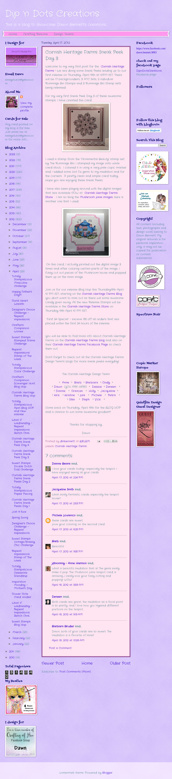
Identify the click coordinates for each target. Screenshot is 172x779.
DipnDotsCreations (149, 71)
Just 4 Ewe (19, 512)
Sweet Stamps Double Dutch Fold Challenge (22, 466)
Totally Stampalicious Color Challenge (23, 368)
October (19, 236)
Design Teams (64, 34)
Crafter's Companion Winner (20, 328)
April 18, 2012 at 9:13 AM (67, 614)
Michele (97, 395)
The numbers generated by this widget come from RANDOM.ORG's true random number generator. (148, 340)
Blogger (107, 773)
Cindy (106, 383)
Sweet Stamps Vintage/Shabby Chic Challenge (23, 542)
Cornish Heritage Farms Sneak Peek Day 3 (23, 454)
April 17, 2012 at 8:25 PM (67, 529)
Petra (112, 395)
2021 (12, 166)
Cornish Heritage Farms (71, 446)
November (20, 230)
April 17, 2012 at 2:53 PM (67, 503)
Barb (77, 383)
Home (13, 34)
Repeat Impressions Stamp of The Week (22, 354)
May (16, 266)
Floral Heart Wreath (20, 302)
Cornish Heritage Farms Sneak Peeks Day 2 (23, 478)
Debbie (97, 387)
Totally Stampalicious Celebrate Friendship (22, 571)
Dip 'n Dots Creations (52, 14)
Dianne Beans (61, 464)
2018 (12, 184)
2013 (12, 213)
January (18, 644)
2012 (12, 219)
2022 (12, 160)
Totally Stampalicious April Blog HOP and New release (23, 407)
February (19, 638)
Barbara (92, 383)
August (17, 248)
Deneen (111, 387)
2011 (12, 651)
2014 (12, 207)
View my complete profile (26, 106)
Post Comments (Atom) (75, 672)
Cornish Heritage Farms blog (85, 340)
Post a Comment (60, 648)
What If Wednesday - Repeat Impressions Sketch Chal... (22, 426)
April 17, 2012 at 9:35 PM (67, 551)
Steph (86, 399)
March (17, 632)
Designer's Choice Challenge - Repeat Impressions (23, 314)
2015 (12, 201)
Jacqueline (108, 391)
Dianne (61, 391)
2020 (12, 172)
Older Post (120, 663)
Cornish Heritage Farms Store (88, 307)
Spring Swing (20, 517)
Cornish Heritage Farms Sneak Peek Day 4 (23, 442)
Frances (77, 391)
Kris (57, 395)
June (16, 260)
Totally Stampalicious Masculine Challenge (22, 281)
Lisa (83, 395)
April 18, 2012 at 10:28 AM (68, 640)
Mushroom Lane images (96, 197)
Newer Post (53, 663)
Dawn (59, 387)
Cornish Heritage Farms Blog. (102, 294)
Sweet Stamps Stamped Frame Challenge (23, 340)
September (20, 242)
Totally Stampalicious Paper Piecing (22, 491)
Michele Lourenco (64, 515)
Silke (73, 399)
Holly (91, 391)
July (16, 254)
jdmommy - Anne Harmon (69, 563)
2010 (12, 657)
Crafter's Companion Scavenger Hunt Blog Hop (23, 382)
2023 (12, 154)
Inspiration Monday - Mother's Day (22, 585)
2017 (12, 190)
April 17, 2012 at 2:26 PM (67, 477)
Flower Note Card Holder (21, 595)
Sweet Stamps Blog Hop (21, 623)
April (16, 271)
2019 (12, 178)
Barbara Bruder (63, 626)
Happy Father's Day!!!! (22, 293)
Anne (65, 383)
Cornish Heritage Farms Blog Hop (23, 394)
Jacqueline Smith (63, 489)
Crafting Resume (35, 34)
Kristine (70, 395)
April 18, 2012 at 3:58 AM (68, 585)
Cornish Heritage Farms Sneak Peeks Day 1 (23, 503)
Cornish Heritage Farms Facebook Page (80, 345)
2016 (12, 196)
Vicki (98, 399)
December (20, 224)
